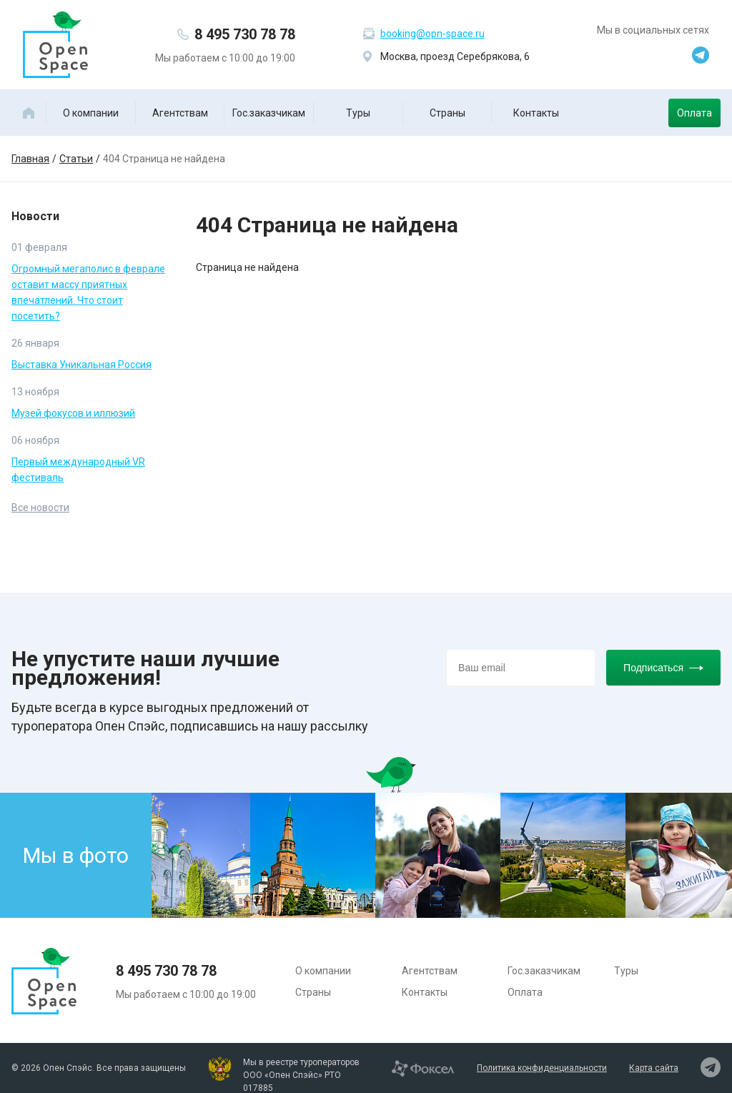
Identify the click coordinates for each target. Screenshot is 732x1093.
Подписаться (663, 667)
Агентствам (180, 113)
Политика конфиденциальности (542, 1068)
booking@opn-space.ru (432, 34)
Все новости (40, 508)
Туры (358, 113)
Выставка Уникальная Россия (81, 364)
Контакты (536, 113)
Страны (447, 113)
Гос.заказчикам (268, 113)
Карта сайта (653, 1068)
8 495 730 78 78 (244, 34)
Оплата (694, 113)
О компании (91, 113)
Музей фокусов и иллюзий (73, 413)
